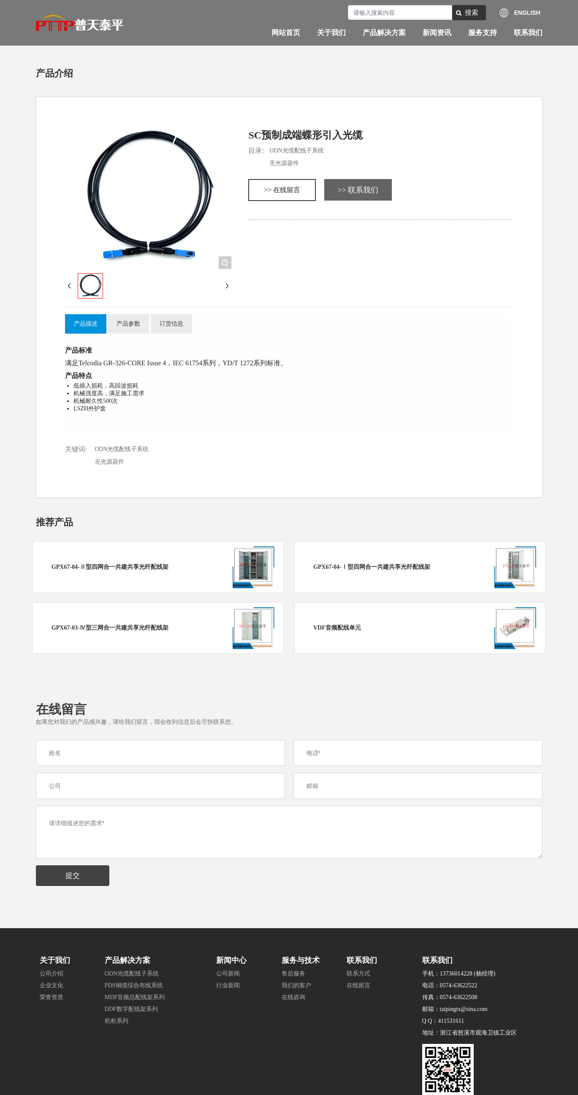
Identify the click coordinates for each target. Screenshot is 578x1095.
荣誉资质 (51, 997)
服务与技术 (301, 960)
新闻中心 (231, 960)
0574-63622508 (459, 997)
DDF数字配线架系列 (131, 1009)
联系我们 (362, 960)
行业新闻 (228, 985)
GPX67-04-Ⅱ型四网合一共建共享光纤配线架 (110, 567)
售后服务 (293, 973)
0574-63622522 (459, 985)
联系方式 (358, 973)
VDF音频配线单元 (337, 628)
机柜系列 (116, 1021)
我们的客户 (296, 985)
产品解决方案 (127, 960)
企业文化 (51, 985)
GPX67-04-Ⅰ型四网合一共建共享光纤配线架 (371, 567)
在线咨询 (293, 997)
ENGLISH (527, 12)
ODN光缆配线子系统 (296, 150)
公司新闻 (228, 973)
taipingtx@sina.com (464, 1009)
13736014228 (456, 973)
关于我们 (55, 960)
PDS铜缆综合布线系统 (134, 985)
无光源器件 (284, 163)
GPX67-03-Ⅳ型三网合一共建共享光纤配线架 (110, 628)
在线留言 (358, 985)
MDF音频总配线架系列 (135, 997)
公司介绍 (51, 973)
